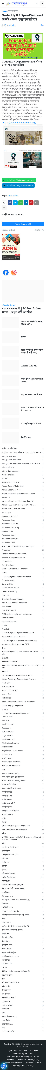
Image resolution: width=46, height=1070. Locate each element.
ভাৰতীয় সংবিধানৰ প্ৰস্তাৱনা (23, 956)
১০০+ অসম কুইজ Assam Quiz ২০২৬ (32, 322)
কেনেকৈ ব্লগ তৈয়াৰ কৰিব (23, 847)
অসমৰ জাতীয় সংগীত (23, 784)
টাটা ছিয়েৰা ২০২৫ (23, 896)
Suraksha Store (23, 724)
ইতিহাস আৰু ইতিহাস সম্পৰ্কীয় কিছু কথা (23, 829)
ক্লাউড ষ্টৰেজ (23, 851)
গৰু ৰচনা (23, 858)
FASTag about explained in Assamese (23, 614)
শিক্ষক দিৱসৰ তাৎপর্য (23, 997)
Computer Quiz (23, 580)
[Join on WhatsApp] (19, 180)
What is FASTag (23, 739)
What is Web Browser (23, 743)
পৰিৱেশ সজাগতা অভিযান (23, 911)
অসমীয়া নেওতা (23, 799)
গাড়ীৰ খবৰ (23, 862)
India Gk (23, 658)
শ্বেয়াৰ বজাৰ (23, 1001)
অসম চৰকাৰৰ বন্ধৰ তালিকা (23, 773)
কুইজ (23, 843)
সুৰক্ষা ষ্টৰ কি (23, 1020)
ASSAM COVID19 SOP (23, 482)
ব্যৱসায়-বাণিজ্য (13, 11)
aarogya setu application (23, 459)
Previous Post (9, 230)
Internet (23, 671)
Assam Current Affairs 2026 (23, 486)
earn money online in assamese (23, 603)
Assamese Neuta (23, 535)
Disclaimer (29, 1063)
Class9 (23, 572)
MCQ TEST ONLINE (23, 690)
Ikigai (23, 648)
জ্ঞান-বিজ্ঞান (23, 892)
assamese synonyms (23, 539)
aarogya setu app (23, 456)
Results (23, 709)
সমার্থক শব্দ (23, 1009)
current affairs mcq (23, 591)
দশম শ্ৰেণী (17, 1050)
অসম (23, 769)
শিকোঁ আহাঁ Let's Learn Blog (23, 1066)
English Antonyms (23, 610)
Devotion (23, 595)
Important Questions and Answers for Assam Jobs (23, 652)
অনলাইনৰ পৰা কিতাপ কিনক (23, 765)
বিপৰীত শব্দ (26, 437)
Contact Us (21, 1060)
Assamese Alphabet (23, 516)
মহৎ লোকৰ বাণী (23, 963)
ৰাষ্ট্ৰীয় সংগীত (23, 986)
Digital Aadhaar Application (23, 599)
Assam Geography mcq (23, 490)
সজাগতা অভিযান (23, 1005)
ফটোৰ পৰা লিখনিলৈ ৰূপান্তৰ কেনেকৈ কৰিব (23, 926)
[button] (3, 3)
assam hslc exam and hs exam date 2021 (23, 501)
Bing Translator (23, 565)
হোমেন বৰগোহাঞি (23, 1031)
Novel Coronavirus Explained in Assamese (23, 701)
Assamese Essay (23, 520)
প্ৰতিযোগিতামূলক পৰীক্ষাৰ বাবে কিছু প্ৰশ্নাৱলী (23, 915)
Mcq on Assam (23, 686)
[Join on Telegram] (18, 185)
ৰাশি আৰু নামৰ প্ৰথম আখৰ (23, 982)
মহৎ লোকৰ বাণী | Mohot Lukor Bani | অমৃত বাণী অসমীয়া (21, 310)
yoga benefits (23, 747)
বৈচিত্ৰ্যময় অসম (23, 945)
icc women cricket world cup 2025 (23, 644)
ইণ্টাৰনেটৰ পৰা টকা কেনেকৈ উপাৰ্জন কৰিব (23, 826)
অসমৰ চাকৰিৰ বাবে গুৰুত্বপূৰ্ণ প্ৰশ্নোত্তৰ (23, 780)
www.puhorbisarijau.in (31, 1044)
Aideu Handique (23, 475)
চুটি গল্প (23, 869)
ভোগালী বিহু (23, 960)
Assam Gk (23, 497)
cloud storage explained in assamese (23, 576)
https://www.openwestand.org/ (19, 122)
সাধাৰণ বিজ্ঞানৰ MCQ (23, 1016)
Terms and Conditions (14, 1063)
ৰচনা (23, 979)
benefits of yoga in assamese (23, 557)
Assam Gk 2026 (29, 365)
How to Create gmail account (23, 636)
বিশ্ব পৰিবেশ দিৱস (23, 937)
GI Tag (23, 625)
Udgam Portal (23, 735)
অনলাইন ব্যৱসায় (23, 758)
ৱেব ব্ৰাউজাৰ (23, 994)
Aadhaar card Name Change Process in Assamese (23, 452)
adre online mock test (23, 471)
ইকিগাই (23, 822)
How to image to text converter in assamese (23, 640)
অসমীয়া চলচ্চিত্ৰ (23, 792)
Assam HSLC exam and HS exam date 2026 (23, 505)
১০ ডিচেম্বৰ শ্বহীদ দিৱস (23, 448)
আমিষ (23, 818)
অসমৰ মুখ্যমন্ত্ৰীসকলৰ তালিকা (23, 788)
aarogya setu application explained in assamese (23, 463)
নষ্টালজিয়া (23, 903)
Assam (23, 478)
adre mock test (23, 467)
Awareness (23, 550)
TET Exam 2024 (23, 732)
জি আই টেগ (23, 881)
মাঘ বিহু (23, 967)
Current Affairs (23, 584)
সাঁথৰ (23, 337)
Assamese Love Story (23, 527)
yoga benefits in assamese (23, 750)
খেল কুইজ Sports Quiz (23, 854)
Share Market (23, 716)
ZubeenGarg (23, 754)
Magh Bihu (23, 683)
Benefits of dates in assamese (23, 554)
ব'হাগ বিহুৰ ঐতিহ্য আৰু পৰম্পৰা (23, 930)
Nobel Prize (23, 698)
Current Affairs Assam (23, 587)
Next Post (39, 230)
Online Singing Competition (23, 705)
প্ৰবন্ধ (23, 918)
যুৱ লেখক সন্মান (23, 975)
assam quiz (23, 512)
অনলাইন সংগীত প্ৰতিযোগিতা (23, 762)
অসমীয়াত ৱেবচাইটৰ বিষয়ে (23, 811)
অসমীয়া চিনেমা (23, 796)
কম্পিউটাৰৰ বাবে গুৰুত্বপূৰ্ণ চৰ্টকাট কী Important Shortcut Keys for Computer (23, 838)
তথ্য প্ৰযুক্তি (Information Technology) (23, 900)
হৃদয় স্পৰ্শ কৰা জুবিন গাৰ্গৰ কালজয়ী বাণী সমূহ (32, 351)
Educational (23, 606)
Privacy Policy (33, 1060)
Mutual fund (23, 694)
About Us (10, 1060)
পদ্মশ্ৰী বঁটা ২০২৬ (23, 907)
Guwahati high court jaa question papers (23, 633)
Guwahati (23, 629)
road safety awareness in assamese (23, 713)
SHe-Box (23, 720)
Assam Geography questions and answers (23, 493)
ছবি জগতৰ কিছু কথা (23, 873)
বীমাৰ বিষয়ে (23, 941)
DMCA (38, 1063)
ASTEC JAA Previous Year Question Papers (23, 546)
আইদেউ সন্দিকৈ (23, 814)
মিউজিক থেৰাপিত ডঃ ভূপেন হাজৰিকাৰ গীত (23, 971)
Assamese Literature (23, 523)
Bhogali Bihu (23, 561)
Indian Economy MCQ (23, 661)
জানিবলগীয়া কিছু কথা (23, 877)
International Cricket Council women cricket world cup (23, 666)
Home (4, 11)
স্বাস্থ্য (23, 1027)
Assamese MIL (23, 531)
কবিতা (23, 833)
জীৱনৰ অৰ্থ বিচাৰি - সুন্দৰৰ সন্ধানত (23, 888)
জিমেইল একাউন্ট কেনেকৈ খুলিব (23, 885)
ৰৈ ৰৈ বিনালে (23, 990)
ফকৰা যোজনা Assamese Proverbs (32, 409)
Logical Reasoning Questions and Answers (23, 679)
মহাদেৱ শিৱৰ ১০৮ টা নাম (31, 394)
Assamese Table (23, 542)
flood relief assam (23, 621)
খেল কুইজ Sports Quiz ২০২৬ (32, 380)
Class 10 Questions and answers (23, 569)
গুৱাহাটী (23, 866)
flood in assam (23, 618)
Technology (23, 728)
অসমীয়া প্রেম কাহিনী (23, 803)
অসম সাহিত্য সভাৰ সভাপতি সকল (23, 777)
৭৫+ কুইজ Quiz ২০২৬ (31, 423)
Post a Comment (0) (23, 224)
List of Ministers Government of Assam (23, 675)
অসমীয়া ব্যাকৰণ (23, 807)
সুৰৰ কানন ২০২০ (23, 1024)
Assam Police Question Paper (23, 508)
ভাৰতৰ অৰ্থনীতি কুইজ (23, 952)
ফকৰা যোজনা (23, 922)
